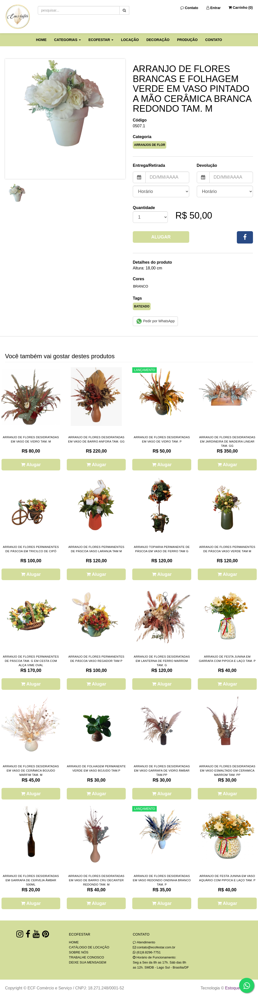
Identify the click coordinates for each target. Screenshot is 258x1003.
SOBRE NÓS (78, 952)
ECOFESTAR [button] (100, 40)
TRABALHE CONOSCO (86, 957)
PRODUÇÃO (187, 40)
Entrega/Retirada (149, 165)
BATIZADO (141, 306)
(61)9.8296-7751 (149, 952)
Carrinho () (241, 8)
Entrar (213, 8)
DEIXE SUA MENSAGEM (87, 962)
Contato (189, 8)
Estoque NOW (237, 988)
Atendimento (144, 942)
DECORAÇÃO (158, 40)
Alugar (161, 236)
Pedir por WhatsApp (155, 321)
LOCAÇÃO (130, 40)
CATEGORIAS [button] (67, 40)
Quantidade (144, 208)
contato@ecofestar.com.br (156, 947)
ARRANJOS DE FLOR (149, 145)
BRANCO (140, 286)
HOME (41, 40)
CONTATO (213, 40)
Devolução (207, 165)
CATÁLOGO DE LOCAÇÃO (89, 947)
